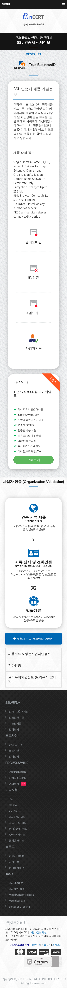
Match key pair (17, 900)
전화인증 (14, 665)
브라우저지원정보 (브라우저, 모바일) (32, 679)
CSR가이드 (15, 810)
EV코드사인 (15, 744)
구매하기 (33, 460)
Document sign (17, 771)
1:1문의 (13, 804)
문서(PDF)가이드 (18, 828)
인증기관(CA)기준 (19, 711)
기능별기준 (15, 723)
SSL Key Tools (16, 888)
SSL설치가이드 (17, 816)
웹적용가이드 (16, 840)
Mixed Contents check (21, 894)
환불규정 (46, 944)
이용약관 (35, 944)
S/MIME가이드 (17, 834)
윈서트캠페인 (16, 867)
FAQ (11, 798)
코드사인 (14, 750)
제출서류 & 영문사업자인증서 (29, 654)
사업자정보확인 (38, 932)
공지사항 (14, 861)
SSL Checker (16, 882)
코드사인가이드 (17, 822)
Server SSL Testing (19, 906)
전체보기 (14, 729)
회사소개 (57, 944)
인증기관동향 (16, 855)
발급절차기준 (16, 717)
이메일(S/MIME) (17, 777)
